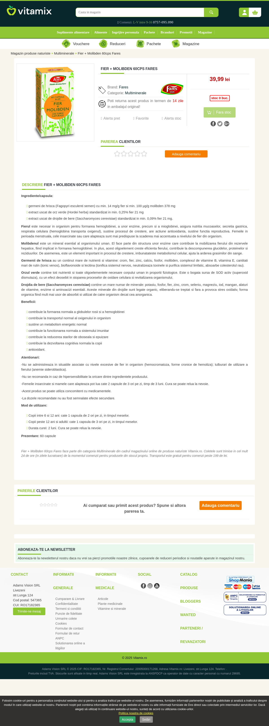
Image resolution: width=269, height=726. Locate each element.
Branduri (167, 32)
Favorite (142, 118)
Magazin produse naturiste (30, 53)
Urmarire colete (66, 618)
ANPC (59, 638)
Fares (123, 87)
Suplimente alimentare (73, 32)
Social (144, 574)
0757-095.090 (163, 22)
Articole (103, 599)
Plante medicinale (110, 604)
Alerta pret (111, 118)
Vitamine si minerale (112, 608)
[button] (244, 11)
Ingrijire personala (125, 32)
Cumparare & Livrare (70, 599)
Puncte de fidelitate (68, 613)
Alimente (100, 32)
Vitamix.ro (140, 658)
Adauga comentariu (186, 154)
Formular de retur (67, 633)
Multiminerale (64, 53)
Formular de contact (69, 628)
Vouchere (81, 44)
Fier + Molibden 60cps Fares (99, 53)
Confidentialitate (66, 604)
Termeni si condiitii (68, 608)
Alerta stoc (172, 118)
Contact (19, 574)
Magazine (205, 32)
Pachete (149, 32)
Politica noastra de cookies (136, 713)
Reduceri (117, 44)
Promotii (186, 32)
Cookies (61, 623)
